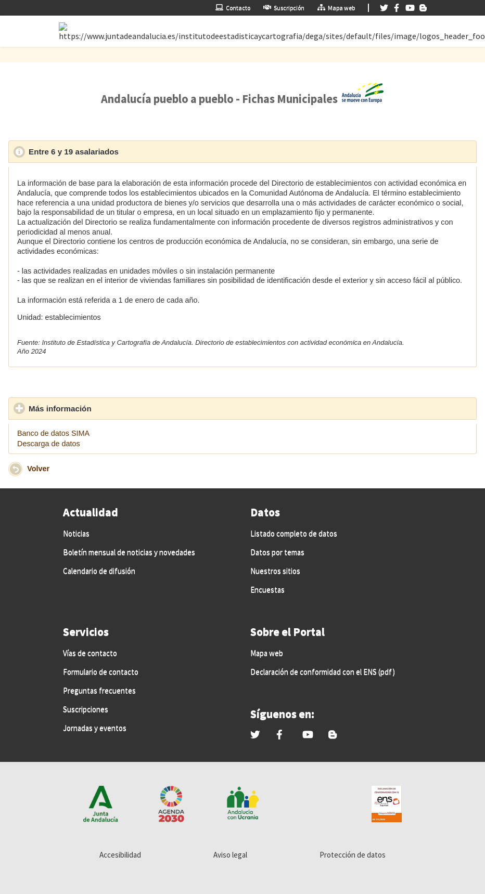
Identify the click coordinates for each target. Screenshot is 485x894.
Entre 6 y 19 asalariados (122, 151)
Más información (108, 408)
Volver (38, 468)
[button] (15, 469)
